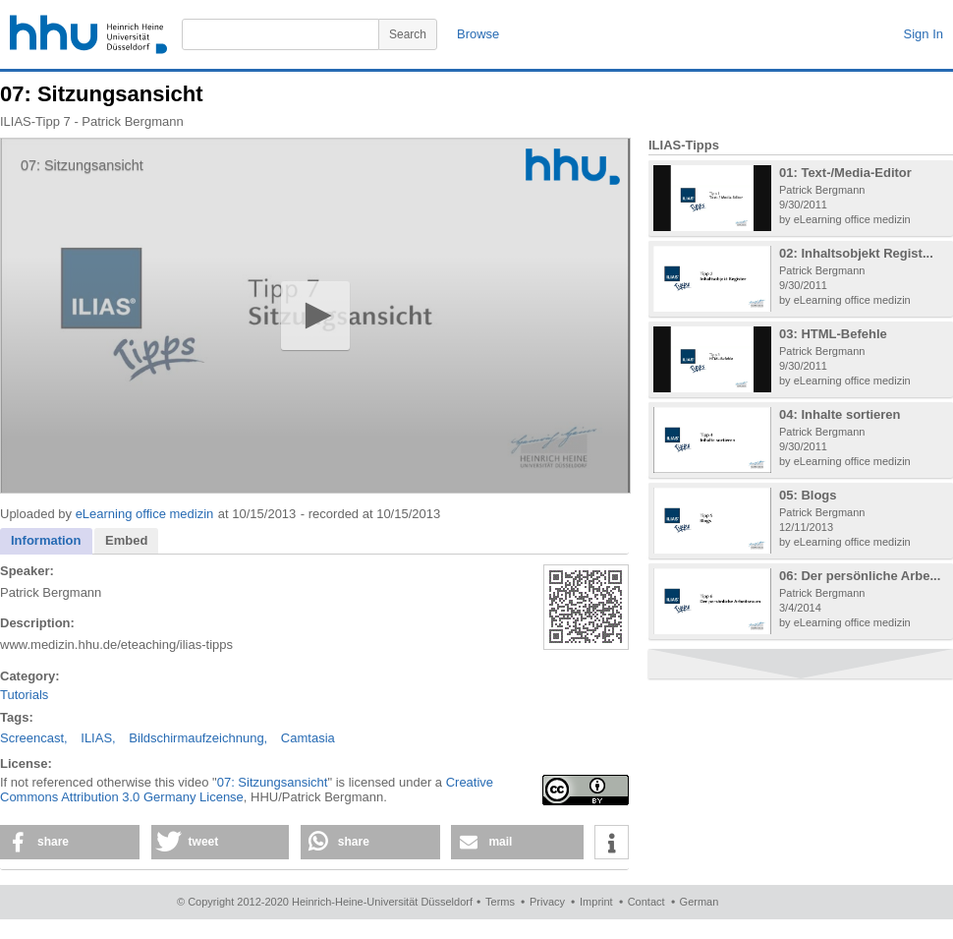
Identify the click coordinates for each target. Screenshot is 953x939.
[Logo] (573, 166)
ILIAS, (98, 738)
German (699, 902)
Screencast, (34, 738)
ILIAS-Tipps (683, 145)
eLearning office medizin (145, 513)
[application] (315, 316)
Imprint (596, 902)
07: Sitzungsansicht (272, 782)
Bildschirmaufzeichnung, (198, 738)
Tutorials (24, 694)
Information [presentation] (46, 540)
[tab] (46, 541)
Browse (478, 34)
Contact (646, 902)
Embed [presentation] (126, 540)
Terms (500, 902)
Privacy (547, 902)
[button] (315, 315)
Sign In (923, 34)
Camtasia (308, 738)
